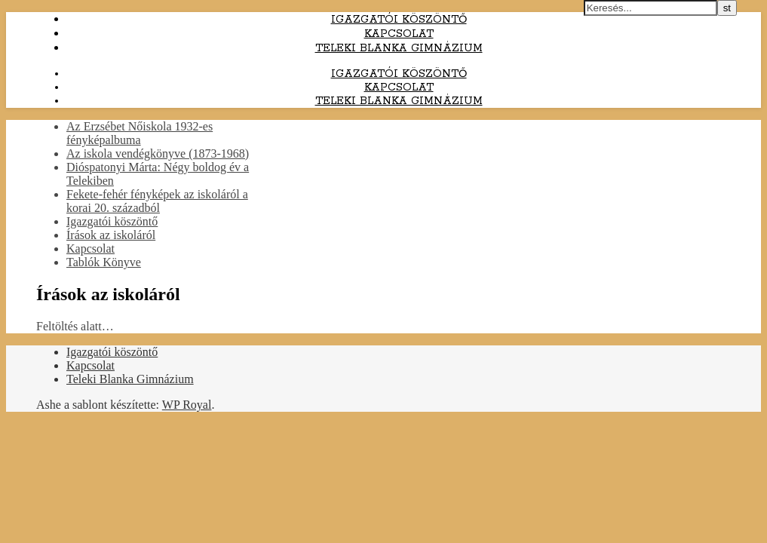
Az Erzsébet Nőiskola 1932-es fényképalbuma (139, 133)
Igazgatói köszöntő (399, 19)
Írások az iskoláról (110, 235)
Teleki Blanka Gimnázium (399, 48)
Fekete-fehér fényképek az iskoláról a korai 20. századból (157, 201)
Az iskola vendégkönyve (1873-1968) (157, 153)
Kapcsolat (399, 34)
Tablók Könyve (103, 262)
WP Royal (187, 404)
